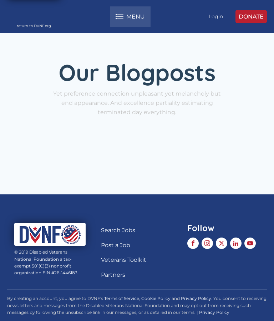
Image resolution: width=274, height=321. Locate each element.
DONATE (251, 16)
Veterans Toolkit (123, 259)
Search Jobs (118, 230)
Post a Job (115, 245)
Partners (113, 274)
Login (216, 16)
